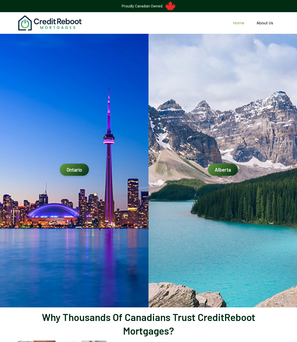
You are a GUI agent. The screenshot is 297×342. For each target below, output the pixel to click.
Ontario (74, 170)
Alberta (223, 170)
